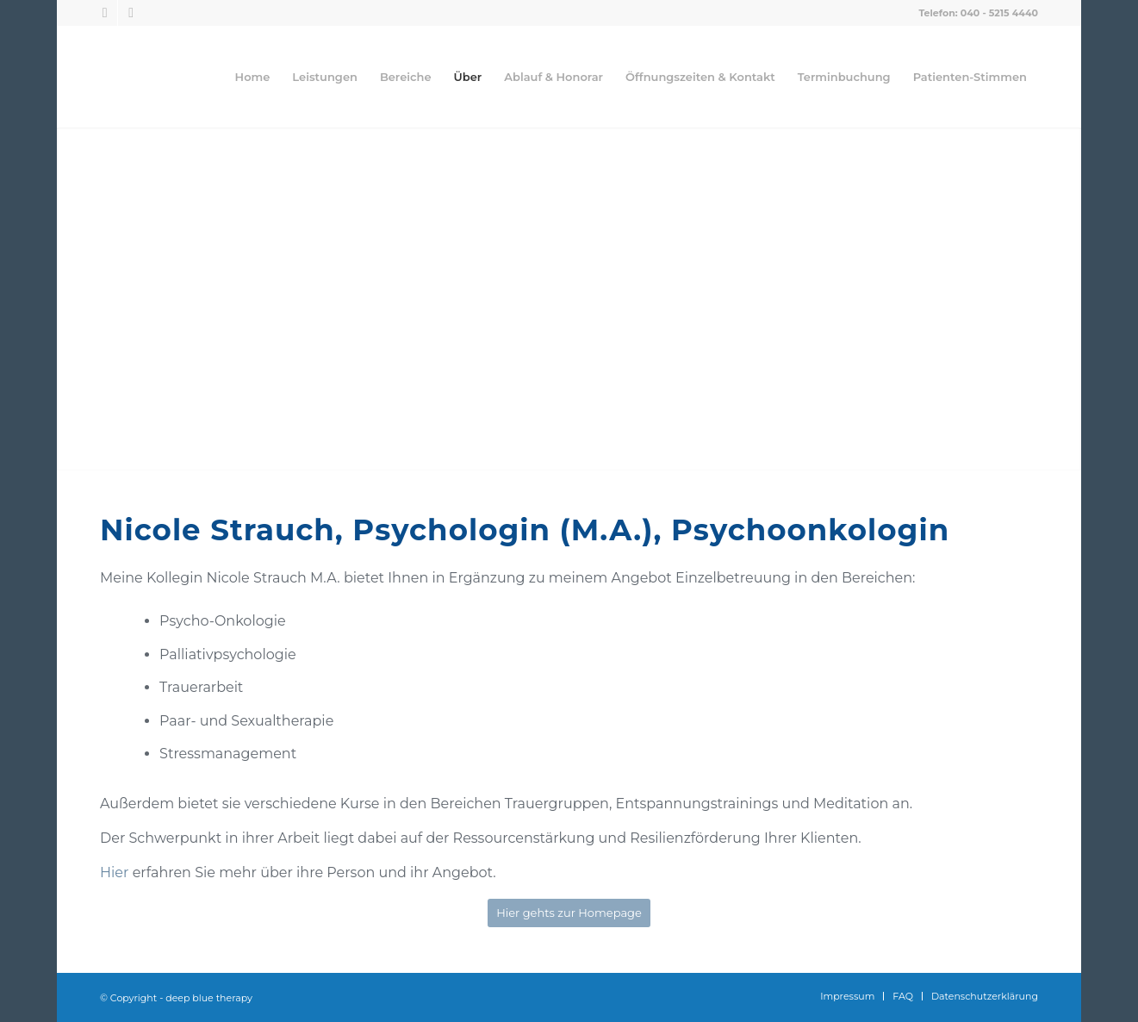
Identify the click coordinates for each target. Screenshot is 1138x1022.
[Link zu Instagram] (131, 13)
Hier (116, 872)
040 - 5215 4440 (999, 13)
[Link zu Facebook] (104, 13)
